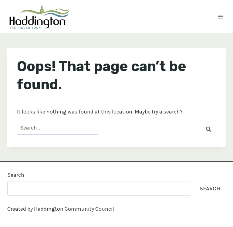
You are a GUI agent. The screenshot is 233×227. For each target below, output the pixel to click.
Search (15, 175)
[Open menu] (220, 16)
